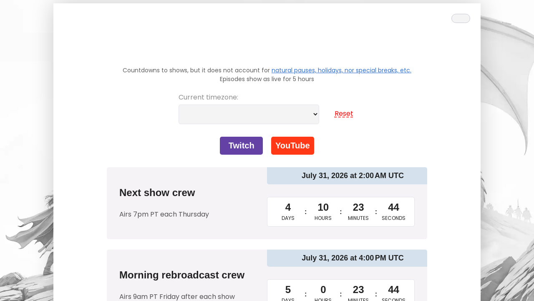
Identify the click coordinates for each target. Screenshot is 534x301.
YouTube (292, 145)
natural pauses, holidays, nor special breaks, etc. (341, 70)
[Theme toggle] (460, 18)
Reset (340, 113)
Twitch (241, 145)
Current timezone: (208, 97)
